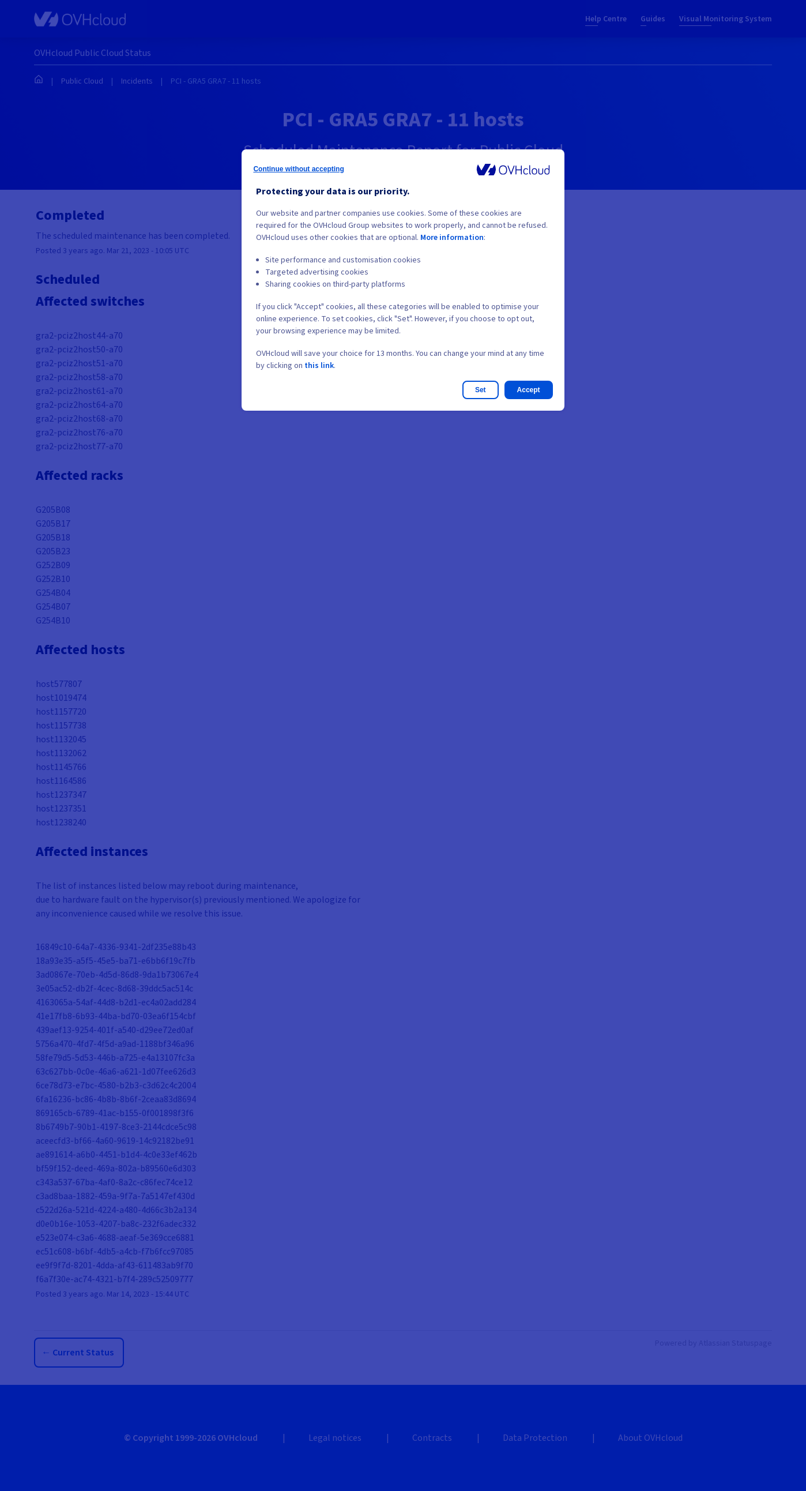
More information (452, 237)
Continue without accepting (298, 169)
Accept (528, 390)
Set (480, 390)
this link (319, 365)
